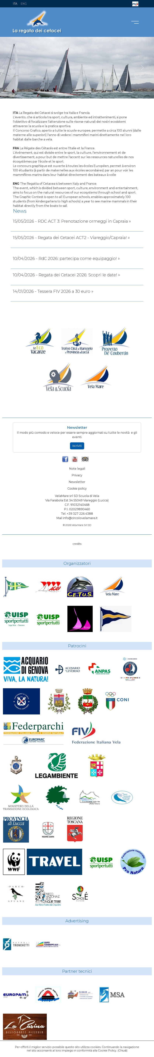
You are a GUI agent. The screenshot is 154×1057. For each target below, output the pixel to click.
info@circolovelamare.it (80, 518)
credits (77, 543)
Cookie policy (77, 488)
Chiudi (122, 1050)
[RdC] (60, 93)
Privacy (77, 475)
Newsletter (77, 482)
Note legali (77, 468)
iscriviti (77, 446)
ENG (24, 3)
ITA (15, 3)
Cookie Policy (107, 1050)
